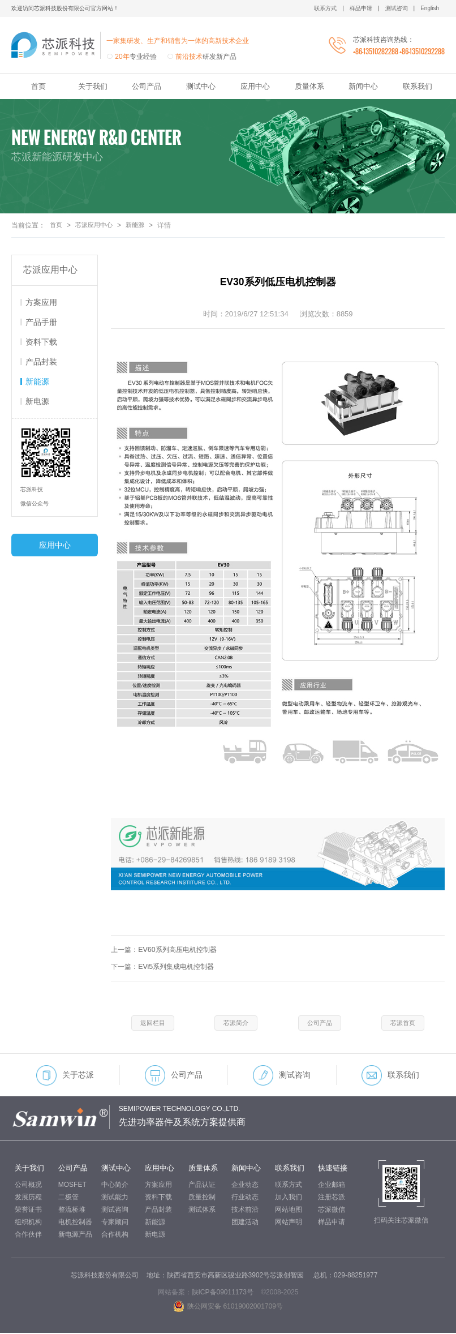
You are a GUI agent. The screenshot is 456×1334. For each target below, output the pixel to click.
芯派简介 (235, 1023)
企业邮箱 (331, 1186)
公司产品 (146, 86)
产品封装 (41, 361)
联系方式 (288, 1186)
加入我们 (288, 1198)
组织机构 (28, 1223)
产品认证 (202, 1186)
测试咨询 (282, 1076)
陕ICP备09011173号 (222, 1293)
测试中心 (201, 86)
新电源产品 (75, 1235)
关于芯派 (65, 1076)
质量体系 (309, 86)
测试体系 (202, 1211)
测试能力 (114, 1198)
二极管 (68, 1198)
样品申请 (331, 1223)
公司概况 (28, 1186)
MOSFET (72, 1186)
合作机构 (114, 1235)
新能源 (140, 225)
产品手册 (41, 322)
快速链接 (332, 1169)
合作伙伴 (28, 1235)
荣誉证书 (28, 1211)
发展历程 (28, 1198)
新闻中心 (363, 86)
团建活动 (245, 1223)
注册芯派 (331, 1198)
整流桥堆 (71, 1211)
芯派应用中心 (96, 225)
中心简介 (114, 1186)
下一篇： (166, 966)
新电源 (37, 401)
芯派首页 (402, 1023)
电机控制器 (75, 1223)
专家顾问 (114, 1223)
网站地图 (288, 1211)
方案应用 (41, 302)
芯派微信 (331, 1211)
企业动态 (245, 1186)
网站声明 (288, 1223)
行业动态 (245, 1198)
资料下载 (41, 341)
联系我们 (417, 86)
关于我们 (92, 86)
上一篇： (168, 949)
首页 (38, 86)
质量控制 (202, 1198)
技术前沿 (245, 1211)
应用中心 (255, 86)
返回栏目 (152, 1023)
